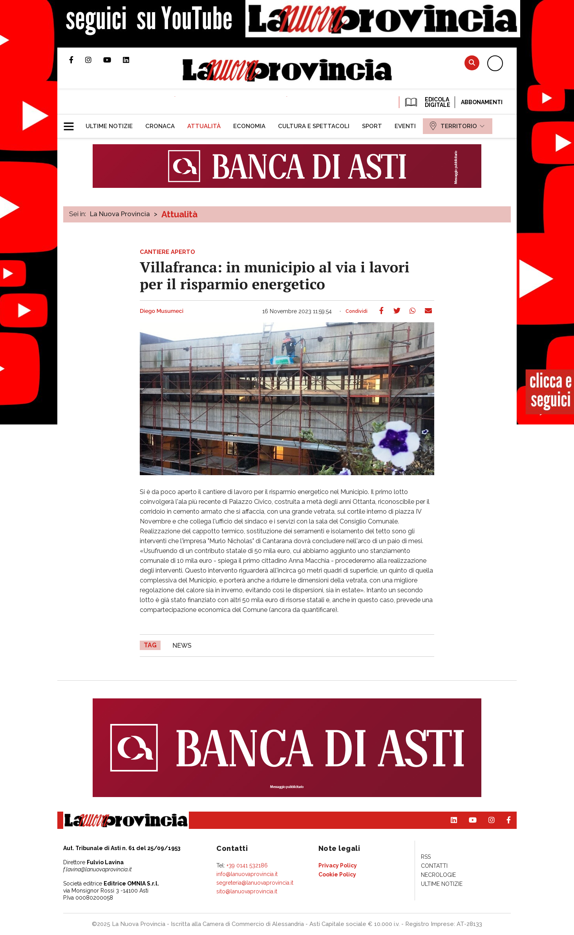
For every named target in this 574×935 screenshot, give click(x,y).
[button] (71, 123)
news (182, 645)
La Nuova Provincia (120, 214)
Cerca (471, 62)
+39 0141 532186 (247, 865)
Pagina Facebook (77, 59)
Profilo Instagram (94, 59)
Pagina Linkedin (132, 59)
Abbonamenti (482, 102)
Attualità (179, 214)
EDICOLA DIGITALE (427, 102)
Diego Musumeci (161, 311)
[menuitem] (109, 126)
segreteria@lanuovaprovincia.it (254, 883)
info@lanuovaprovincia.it (247, 874)
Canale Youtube (113, 59)
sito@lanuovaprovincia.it (246, 891)
